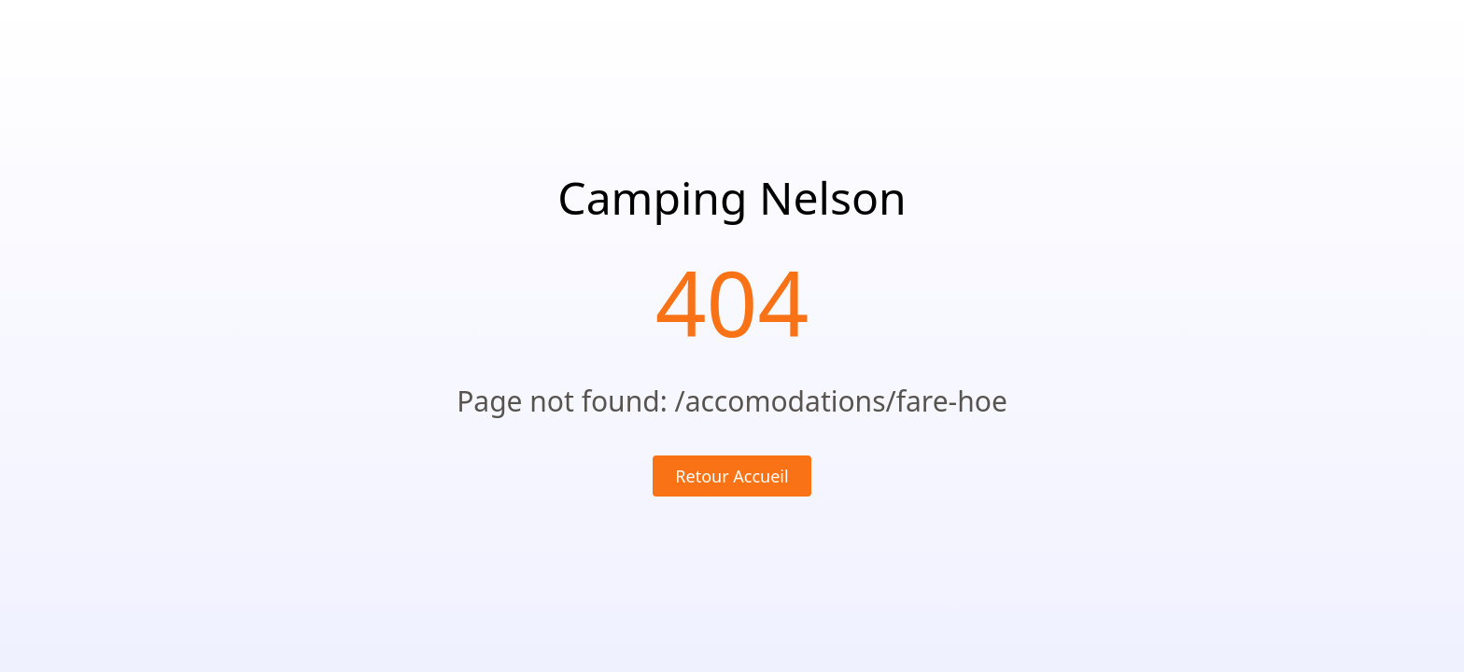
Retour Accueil (731, 476)
